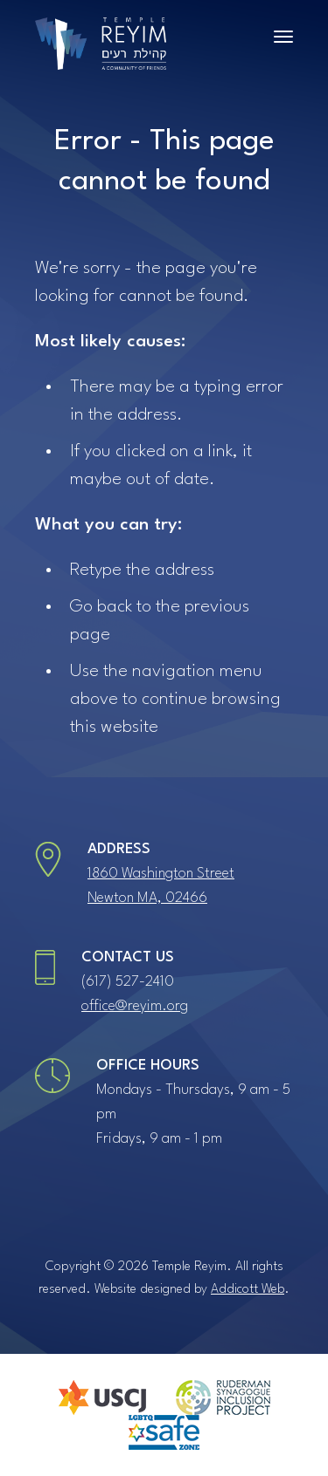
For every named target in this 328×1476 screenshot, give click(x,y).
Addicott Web (247, 1289)
